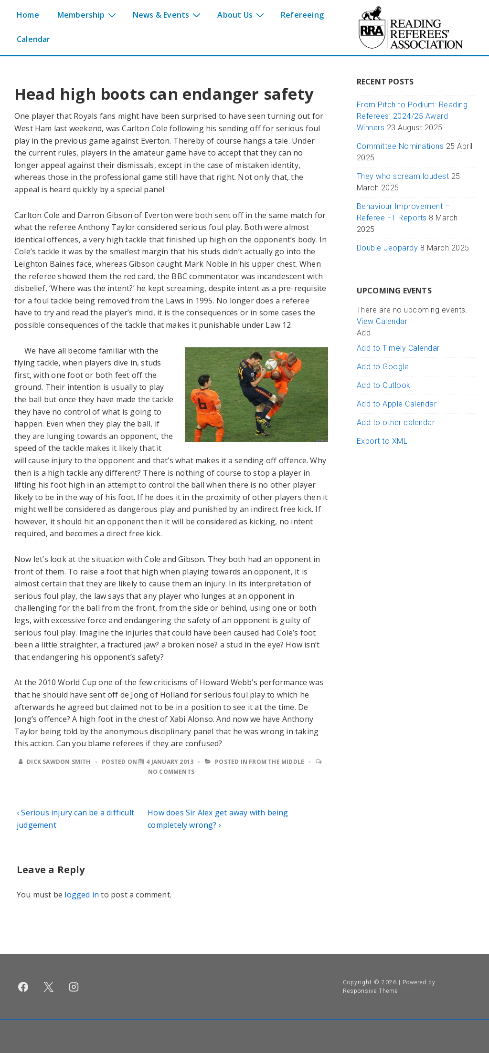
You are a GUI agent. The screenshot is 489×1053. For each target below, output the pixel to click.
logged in (81, 894)
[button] (364, 332)
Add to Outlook (384, 385)
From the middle (276, 762)
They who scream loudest (403, 176)
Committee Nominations (400, 146)
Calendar (34, 39)
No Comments (171, 772)
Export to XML (382, 441)
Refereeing (302, 15)
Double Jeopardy (387, 247)
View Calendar (382, 321)
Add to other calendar (396, 422)
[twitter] (49, 987)
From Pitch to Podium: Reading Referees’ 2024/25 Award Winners (412, 116)
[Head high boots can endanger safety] (169, 762)
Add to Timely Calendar (398, 348)
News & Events (168, 14)
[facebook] (23, 987)
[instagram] (74, 987)
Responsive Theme (370, 991)
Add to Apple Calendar (397, 403)
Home (28, 15)
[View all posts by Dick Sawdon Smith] (55, 762)
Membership (87, 14)
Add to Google (383, 366)
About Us (241, 14)
